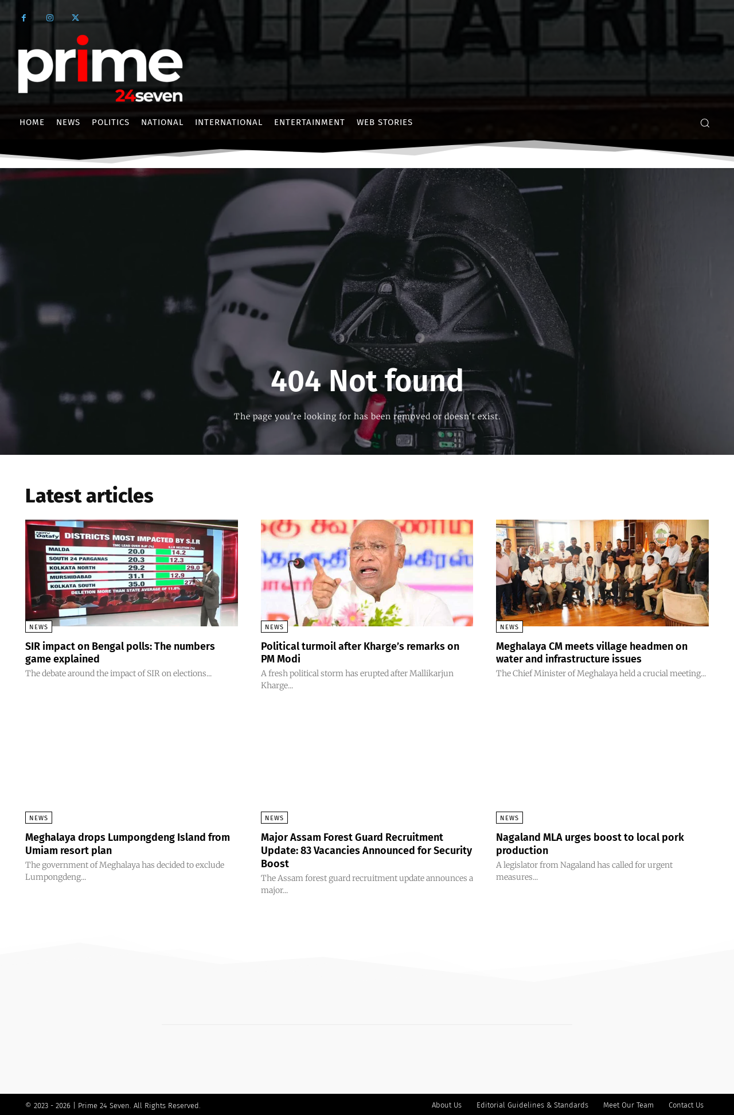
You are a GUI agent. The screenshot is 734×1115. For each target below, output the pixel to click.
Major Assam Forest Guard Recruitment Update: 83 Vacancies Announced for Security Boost (363, 848)
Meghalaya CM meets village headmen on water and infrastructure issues (596, 652)
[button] (704, 122)
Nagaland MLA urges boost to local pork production (601, 842)
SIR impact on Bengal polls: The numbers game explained (108, 652)
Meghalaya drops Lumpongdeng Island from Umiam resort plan (127, 842)
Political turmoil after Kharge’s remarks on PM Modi (365, 652)
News (38, 627)
